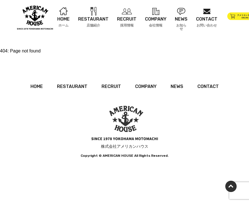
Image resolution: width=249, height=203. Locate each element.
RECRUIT (111, 86)
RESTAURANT (72, 86)
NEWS (177, 86)
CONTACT (208, 86)
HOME (36, 86)
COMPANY (146, 86)
